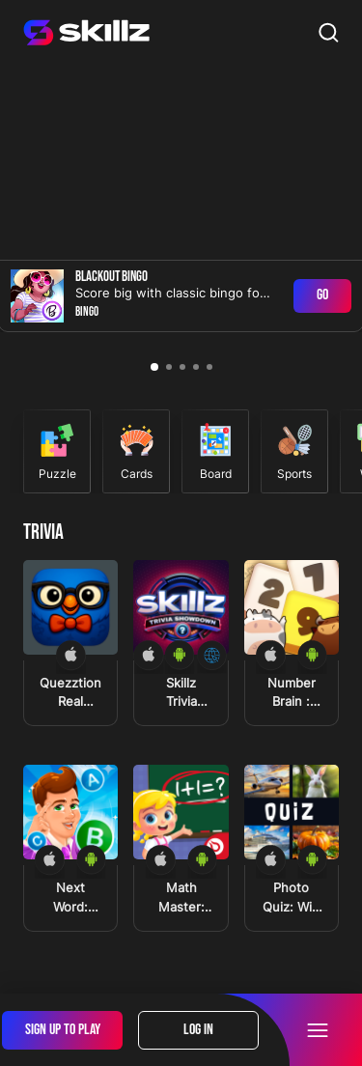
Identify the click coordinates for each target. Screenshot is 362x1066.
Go (322, 295)
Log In (198, 1030)
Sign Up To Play (62, 1030)
